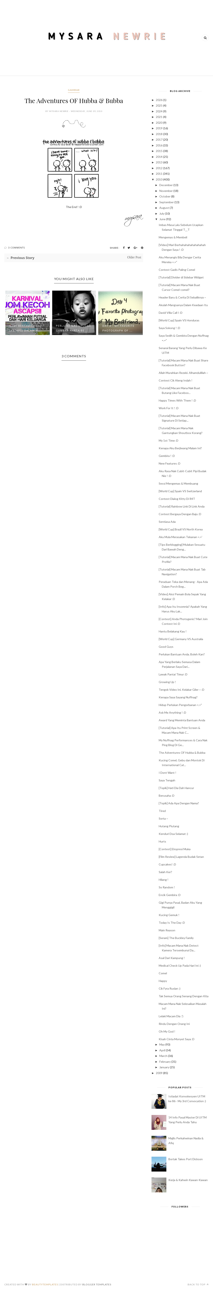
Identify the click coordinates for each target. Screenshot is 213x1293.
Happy (163, 981)
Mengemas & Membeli (173, 237)
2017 (159, 139)
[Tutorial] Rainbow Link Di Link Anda (182, 506)
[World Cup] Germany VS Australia (181, 639)
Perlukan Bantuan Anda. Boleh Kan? (182, 654)
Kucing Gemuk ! (169, 915)
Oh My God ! (167, 1031)
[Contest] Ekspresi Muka (175, 849)
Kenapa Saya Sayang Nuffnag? (178, 697)
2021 (159, 117)
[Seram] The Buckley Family (176, 938)
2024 (159, 111)
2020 (159, 122)
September (166, 202)
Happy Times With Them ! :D (177, 400)
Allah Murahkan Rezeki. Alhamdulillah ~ (183, 372)
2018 (159, 134)
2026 (159, 100)
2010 (159, 179)
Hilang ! (163, 879)
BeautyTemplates (45, 1284)
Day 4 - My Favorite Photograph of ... (118, 328)
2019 (159, 128)
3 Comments (16, 247)
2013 (159, 162)
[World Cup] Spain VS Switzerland (180, 491)
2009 (159, 1073)
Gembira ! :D (167, 456)
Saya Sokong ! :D (169, 328)
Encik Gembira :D (170, 895)
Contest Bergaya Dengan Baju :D (180, 514)
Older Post (134, 257)
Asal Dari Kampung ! (172, 958)
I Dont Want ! (167, 772)
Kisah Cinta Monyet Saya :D (176, 1039)
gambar (74, 90)
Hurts (162, 841)
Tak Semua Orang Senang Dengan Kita (183, 996)
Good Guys (166, 646)
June (162, 219)
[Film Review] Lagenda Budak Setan (181, 856)
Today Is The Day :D (172, 922)
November (166, 191)
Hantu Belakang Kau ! (173, 631)
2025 (159, 105)
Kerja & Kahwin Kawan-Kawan (188, 1180)
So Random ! (167, 887)
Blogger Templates (96, 1284)
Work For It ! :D (169, 408)
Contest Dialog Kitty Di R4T (177, 498)
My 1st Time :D (168, 440)
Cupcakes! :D (167, 864)
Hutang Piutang (169, 826)
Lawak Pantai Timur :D (173, 674)
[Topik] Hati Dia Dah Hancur (176, 788)
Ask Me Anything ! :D (172, 712)
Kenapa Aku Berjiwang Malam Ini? (180, 448)
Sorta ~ (163, 818)
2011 (159, 173)
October (164, 196)
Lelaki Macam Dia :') (171, 1016)
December (166, 185)
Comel (163, 973)
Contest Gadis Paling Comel (177, 269)
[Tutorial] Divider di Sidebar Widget (181, 277)
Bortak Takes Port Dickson (185, 1159)
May (162, 1044)
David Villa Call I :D (170, 312)
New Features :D (169, 463)
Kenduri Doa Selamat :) (173, 833)
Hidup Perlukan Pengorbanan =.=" (180, 705)
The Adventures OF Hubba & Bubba (182, 752)
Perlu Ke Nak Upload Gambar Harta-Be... (73, 328)
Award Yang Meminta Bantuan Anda (182, 720)
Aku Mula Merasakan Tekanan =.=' (180, 537)
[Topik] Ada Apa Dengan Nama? (179, 803)
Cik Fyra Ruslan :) (169, 988)
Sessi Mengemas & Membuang (178, 483)
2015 (159, 151)
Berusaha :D (166, 795)
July (161, 213)
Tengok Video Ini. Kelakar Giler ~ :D (181, 689)
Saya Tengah (167, 780)
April (162, 1050)
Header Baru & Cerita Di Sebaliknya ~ (182, 297)
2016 (159, 145)
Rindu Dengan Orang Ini (174, 1024)
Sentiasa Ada (167, 521)
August (164, 207)
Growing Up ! (167, 682)
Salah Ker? (165, 872)
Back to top (198, 1284)
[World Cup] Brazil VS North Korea (181, 529)
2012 (159, 168)
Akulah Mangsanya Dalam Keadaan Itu (183, 305)
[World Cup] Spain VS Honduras (179, 320)
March (163, 1056)
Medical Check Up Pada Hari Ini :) (180, 965)
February (165, 1061)
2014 (159, 156)
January (164, 1067)
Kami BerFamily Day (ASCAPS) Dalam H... (25, 328)
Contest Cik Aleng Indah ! (175, 380)
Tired (162, 811)
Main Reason (167, 930)
